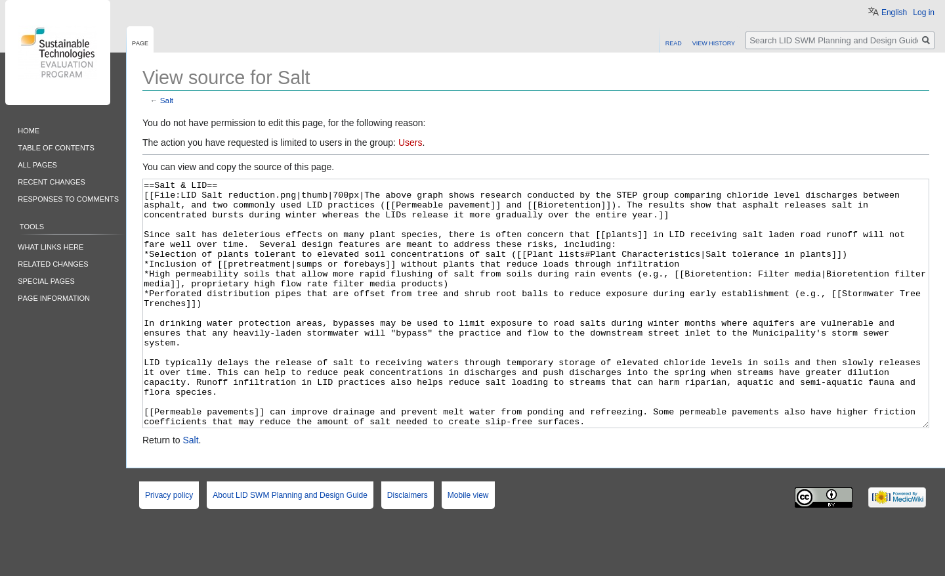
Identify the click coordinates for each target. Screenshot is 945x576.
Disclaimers (407, 544)
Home (28, 129)
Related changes (53, 263)
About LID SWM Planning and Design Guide (290, 544)
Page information (54, 297)
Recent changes (51, 181)
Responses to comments (68, 198)
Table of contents (56, 146)
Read (673, 42)
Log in (923, 12)
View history (713, 42)
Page (140, 42)
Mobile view (468, 544)
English (894, 12)
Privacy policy (169, 544)
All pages (37, 163)
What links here (50, 246)
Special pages (46, 280)
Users (410, 142)
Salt (166, 100)
